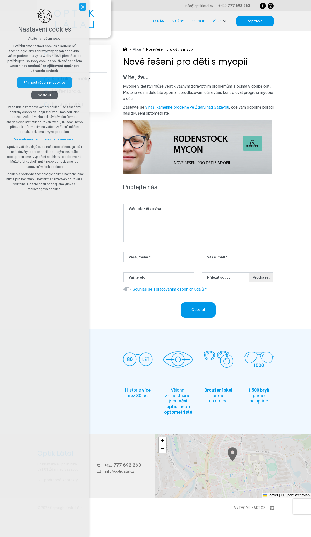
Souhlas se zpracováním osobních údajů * (170, 289)
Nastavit (44, 95)
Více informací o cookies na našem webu (44, 139)
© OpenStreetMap (295, 495)
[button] (253, 464)
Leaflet (270, 495)
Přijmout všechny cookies (45, 82)
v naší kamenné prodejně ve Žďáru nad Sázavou (187, 107)
